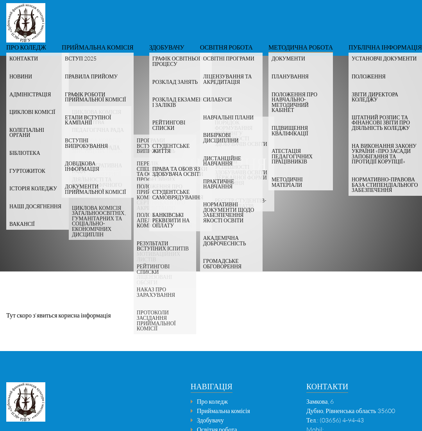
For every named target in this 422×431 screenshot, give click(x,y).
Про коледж (26, 47)
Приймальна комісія (98, 47)
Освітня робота (226, 47)
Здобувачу (166, 47)
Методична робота (300, 47)
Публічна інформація (385, 47)
